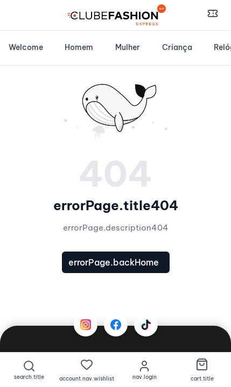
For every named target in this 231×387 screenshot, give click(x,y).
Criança (177, 47)
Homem (79, 47)
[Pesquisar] (29, 370)
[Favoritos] (86, 370)
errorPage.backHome (113, 262)
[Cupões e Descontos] (212, 15)
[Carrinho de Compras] (202, 370)
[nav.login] (144, 370)
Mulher (127, 47)
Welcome (26, 47)
